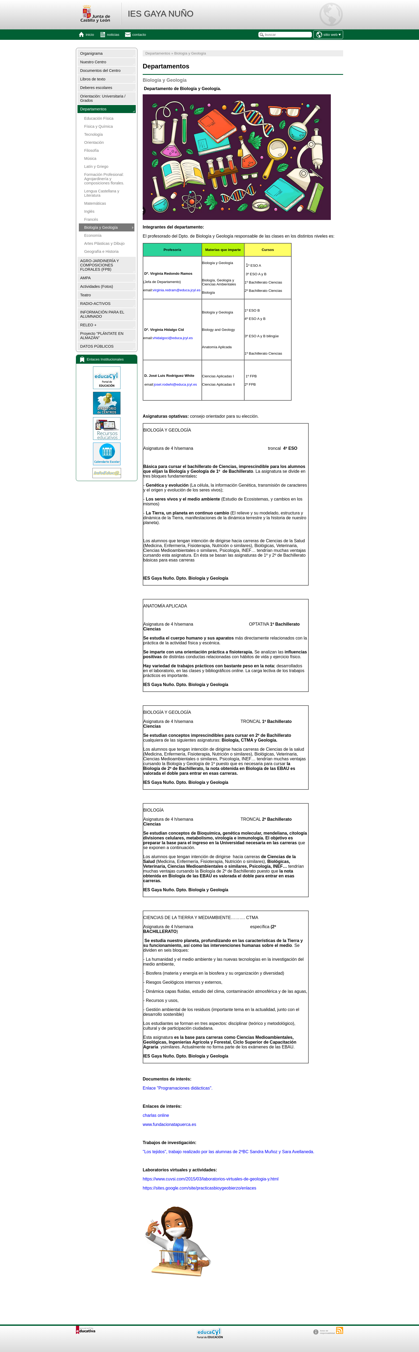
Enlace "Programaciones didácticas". (177, 1088)
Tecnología (93, 134)
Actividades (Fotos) (96, 286)
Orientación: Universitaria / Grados (103, 98)
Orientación (94, 142)
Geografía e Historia (101, 251)
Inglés (89, 211)
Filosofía (91, 150)
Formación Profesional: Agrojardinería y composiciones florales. (104, 178)
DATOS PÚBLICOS (97, 346)
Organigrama (91, 53)
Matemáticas (95, 203)
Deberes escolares (96, 88)
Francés (91, 219)
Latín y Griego (96, 166)
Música (90, 158)
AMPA (85, 278)
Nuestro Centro (93, 62)
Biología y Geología (101, 227)
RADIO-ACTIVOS (95, 303)
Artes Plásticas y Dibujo (104, 243)
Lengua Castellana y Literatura (101, 193)
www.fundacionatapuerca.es (169, 1124)
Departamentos (93, 109)
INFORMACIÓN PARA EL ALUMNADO (102, 314)
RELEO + (88, 325)
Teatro (85, 295)
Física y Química (98, 126)
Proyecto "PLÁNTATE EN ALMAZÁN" (101, 335)
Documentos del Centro (100, 70)
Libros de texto (92, 79)
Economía (93, 235)
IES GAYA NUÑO (160, 13)
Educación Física (99, 118)
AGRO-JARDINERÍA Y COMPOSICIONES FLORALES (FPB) (99, 265)
